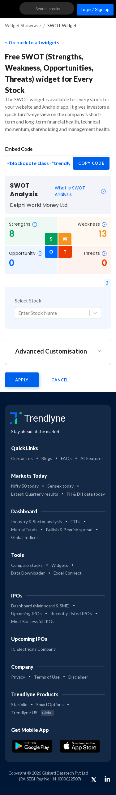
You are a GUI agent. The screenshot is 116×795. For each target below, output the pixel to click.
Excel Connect (68, 573)
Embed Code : (20, 149)
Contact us (22, 458)
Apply (21, 379)
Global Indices (25, 537)
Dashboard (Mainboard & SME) (40, 605)
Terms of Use (47, 677)
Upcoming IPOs (26, 613)
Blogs (46, 458)
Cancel (60, 379)
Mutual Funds (24, 529)
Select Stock (28, 300)
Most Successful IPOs (32, 621)
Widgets (59, 565)
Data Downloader (28, 573)
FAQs (66, 458)
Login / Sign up (95, 9)
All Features (92, 458)
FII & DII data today (86, 494)
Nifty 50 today (25, 486)
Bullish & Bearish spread (69, 529)
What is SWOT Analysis (80, 191)
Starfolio (19, 704)
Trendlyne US (32, 712)
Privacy (18, 677)
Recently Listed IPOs (71, 613)
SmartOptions (50, 704)
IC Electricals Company (33, 649)
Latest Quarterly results (34, 494)
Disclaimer (78, 677)
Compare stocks (27, 565)
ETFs (75, 521)
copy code (91, 163)
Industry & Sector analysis (36, 521)
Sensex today (60, 486)
